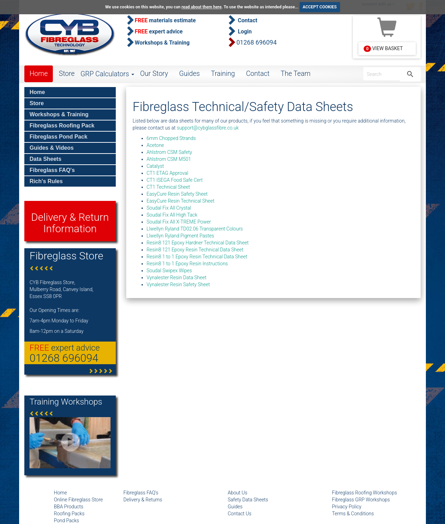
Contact (258, 74)
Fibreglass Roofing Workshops (364, 492)
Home (39, 74)
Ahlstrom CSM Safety (169, 152)
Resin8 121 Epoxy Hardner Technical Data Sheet (198, 242)
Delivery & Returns (142, 499)
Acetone (155, 145)
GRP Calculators (107, 74)
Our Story (154, 74)
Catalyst (155, 166)
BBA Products (68, 506)
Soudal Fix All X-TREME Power (179, 222)
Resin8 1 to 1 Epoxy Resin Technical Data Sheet (197, 256)
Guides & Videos (52, 148)
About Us (237, 492)
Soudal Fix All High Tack (172, 215)
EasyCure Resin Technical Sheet (181, 201)
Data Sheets (46, 159)
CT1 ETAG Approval (167, 173)
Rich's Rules (46, 181)
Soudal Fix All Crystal (169, 208)
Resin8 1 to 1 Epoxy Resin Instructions (187, 263)
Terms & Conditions (353, 513)
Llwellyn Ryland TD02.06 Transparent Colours (195, 229)
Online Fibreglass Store (78, 499)
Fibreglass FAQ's (52, 170)
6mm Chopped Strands (171, 138)
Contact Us (239, 513)
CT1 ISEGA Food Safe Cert (175, 180)
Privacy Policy (346, 506)
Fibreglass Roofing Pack (62, 125)
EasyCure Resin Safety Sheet (177, 194)
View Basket (383, 49)
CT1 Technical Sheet (168, 187)
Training (223, 74)
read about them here (201, 7)
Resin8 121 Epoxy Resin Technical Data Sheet (195, 249)
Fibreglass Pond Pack (58, 137)
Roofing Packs (69, 513)
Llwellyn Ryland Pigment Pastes (180, 235)
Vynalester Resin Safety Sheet (178, 284)
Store (66, 74)
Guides (189, 74)
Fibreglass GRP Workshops (361, 499)
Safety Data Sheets (248, 499)
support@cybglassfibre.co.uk (207, 128)
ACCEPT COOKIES (320, 7)
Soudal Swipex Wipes (169, 270)
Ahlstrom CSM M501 (169, 159)
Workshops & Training (59, 114)
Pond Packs (66, 520)
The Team (295, 74)
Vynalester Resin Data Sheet (177, 277)
